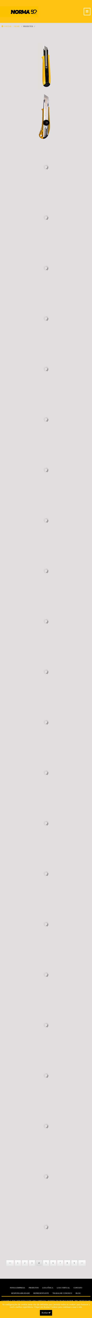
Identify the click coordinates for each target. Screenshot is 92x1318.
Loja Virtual (63, 1288)
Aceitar (46, 1313)
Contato (77, 1288)
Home (17, 26)
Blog (78, 1293)
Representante (41, 1293)
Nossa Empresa (17, 1288)
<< (10, 1263)
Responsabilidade (20, 1293)
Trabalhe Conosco (62, 1293)
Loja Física (47, 1288)
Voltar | (8, 26)
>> (82, 1263)
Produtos (28, 26)
